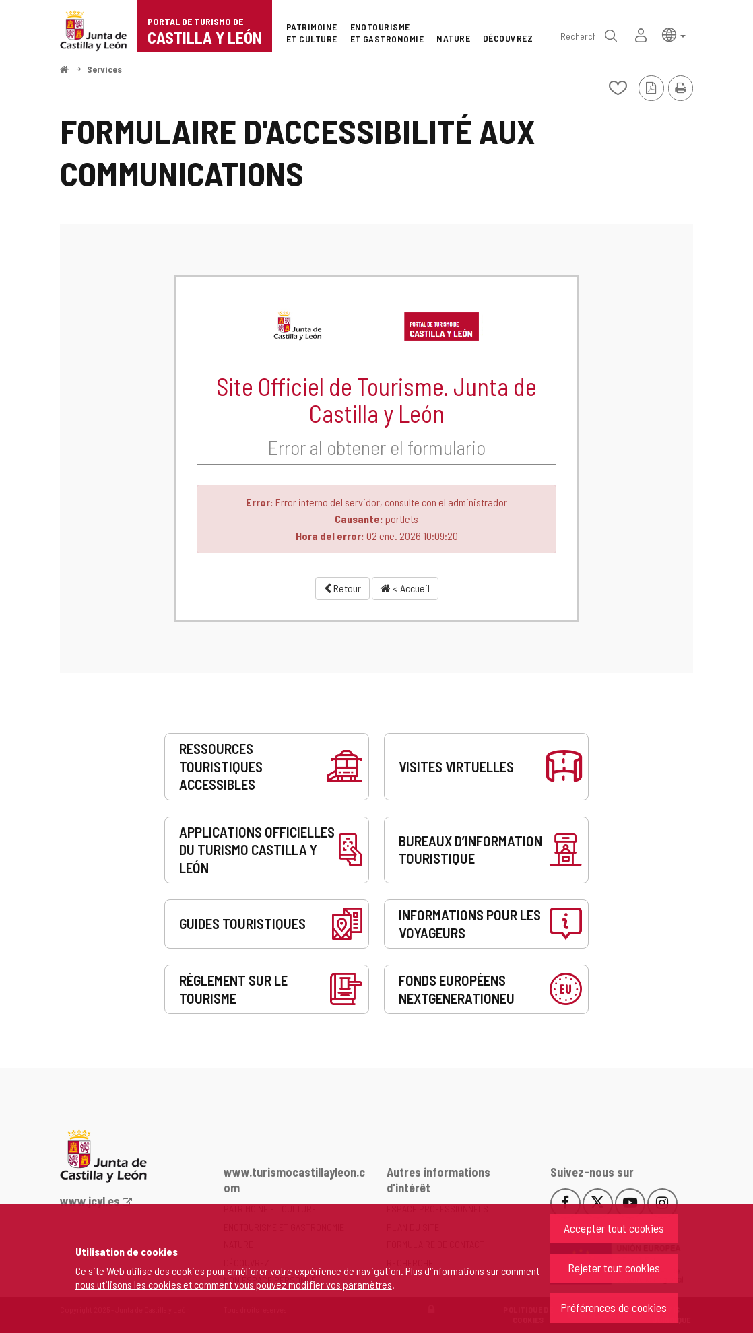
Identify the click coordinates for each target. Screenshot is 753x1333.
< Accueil (405, 588)
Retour (342, 588)
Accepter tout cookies (614, 1228)
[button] (674, 34)
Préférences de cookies (613, 1307)
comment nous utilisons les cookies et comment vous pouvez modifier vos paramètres (307, 1277)
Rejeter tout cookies (614, 1267)
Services (104, 69)
